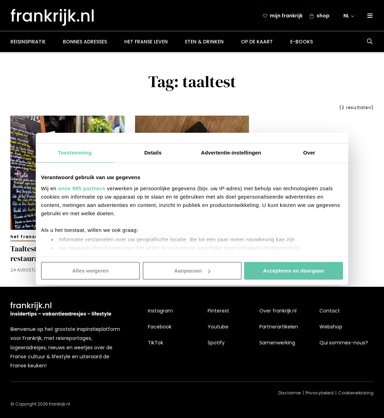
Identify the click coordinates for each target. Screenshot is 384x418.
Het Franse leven (146, 43)
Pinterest (218, 310)
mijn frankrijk (286, 16)
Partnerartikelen (278, 326)
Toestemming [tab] (75, 153)
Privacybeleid (320, 393)
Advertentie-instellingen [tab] (231, 153)
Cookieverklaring (356, 393)
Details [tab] (153, 153)
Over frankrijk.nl (278, 310)
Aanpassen (192, 271)
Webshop (330, 326)
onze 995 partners (81, 188)
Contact (329, 310)
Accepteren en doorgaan (293, 271)
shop (323, 16)
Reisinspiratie (27, 43)
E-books (301, 43)
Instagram (160, 310)
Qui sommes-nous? (343, 343)
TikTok (155, 343)
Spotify (216, 343)
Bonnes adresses (85, 43)
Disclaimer (289, 393)
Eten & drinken (204, 43)
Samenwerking (277, 343)
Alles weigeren (90, 271)
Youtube (218, 326)
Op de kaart (257, 43)
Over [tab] (309, 153)
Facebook (160, 326)
